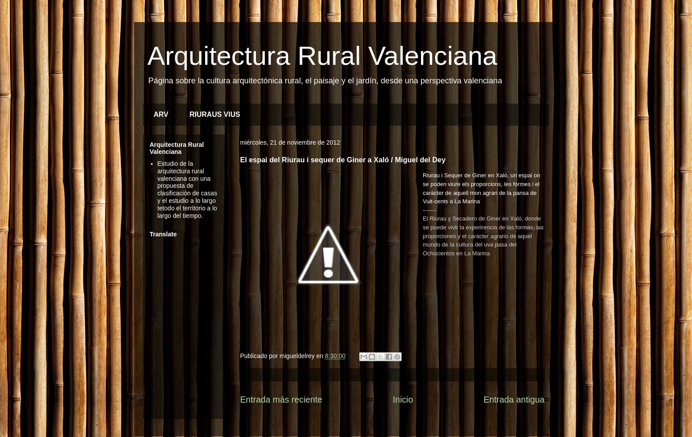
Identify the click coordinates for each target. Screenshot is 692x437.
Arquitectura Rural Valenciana (322, 56)
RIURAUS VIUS (215, 114)
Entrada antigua (514, 399)
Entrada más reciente (281, 399)
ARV (161, 114)
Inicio (403, 399)
